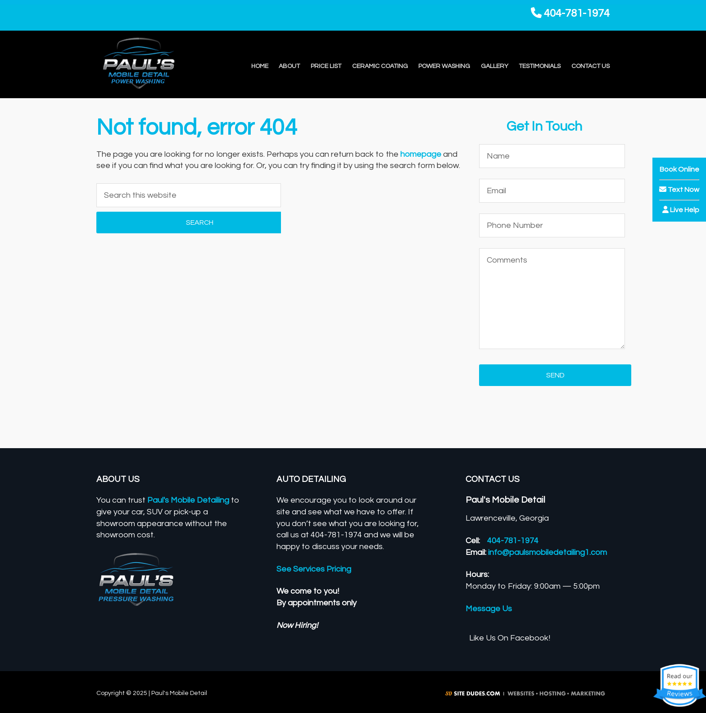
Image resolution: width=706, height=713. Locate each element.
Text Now (679, 189)
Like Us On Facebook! (509, 638)
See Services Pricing (313, 569)
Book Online (679, 169)
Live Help (680, 209)
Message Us (489, 608)
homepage (420, 154)
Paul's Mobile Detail (156, 64)
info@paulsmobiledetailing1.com (547, 552)
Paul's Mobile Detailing (188, 500)
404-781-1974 (570, 13)
